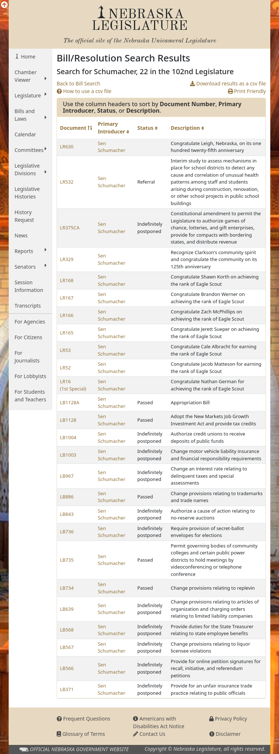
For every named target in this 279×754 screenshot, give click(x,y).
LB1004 (68, 437)
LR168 (66, 280)
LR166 (66, 315)
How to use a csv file (84, 91)
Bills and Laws (30, 115)
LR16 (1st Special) (73, 385)
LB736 (67, 531)
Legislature (30, 95)
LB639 (67, 609)
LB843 (67, 514)
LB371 (67, 689)
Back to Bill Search (78, 83)
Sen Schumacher (111, 147)
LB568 (67, 629)
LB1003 (68, 455)
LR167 (66, 297)
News (21, 235)
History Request (24, 216)
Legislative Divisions (30, 169)
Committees (30, 149)
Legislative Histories (27, 192)
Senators (30, 266)
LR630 (66, 146)
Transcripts (28, 305)
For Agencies (30, 321)
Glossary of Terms (81, 733)
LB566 (67, 668)
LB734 (67, 588)
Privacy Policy (228, 718)
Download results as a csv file (228, 83)
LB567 (67, 647)
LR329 (66, 259)
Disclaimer (225, 733)
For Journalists (27, 356)
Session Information (29, 286)
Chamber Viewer (30, 76)
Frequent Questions (83, 718)
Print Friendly (247, 91)
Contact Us (149, 733)
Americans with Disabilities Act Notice (159, 722)
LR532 (66, 182)
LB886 (67, 496)
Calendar (25, 134)
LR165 (66, 332)
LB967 (67, 476)
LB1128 (68, 420)
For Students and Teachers (30, 395)
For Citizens (28, 337)
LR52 (65, 367)
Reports (30, 250)
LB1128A (69, 402)
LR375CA (70, 227)
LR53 (65, 350)
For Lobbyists (30, 376)
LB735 (67, 560)
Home (27, 56)
